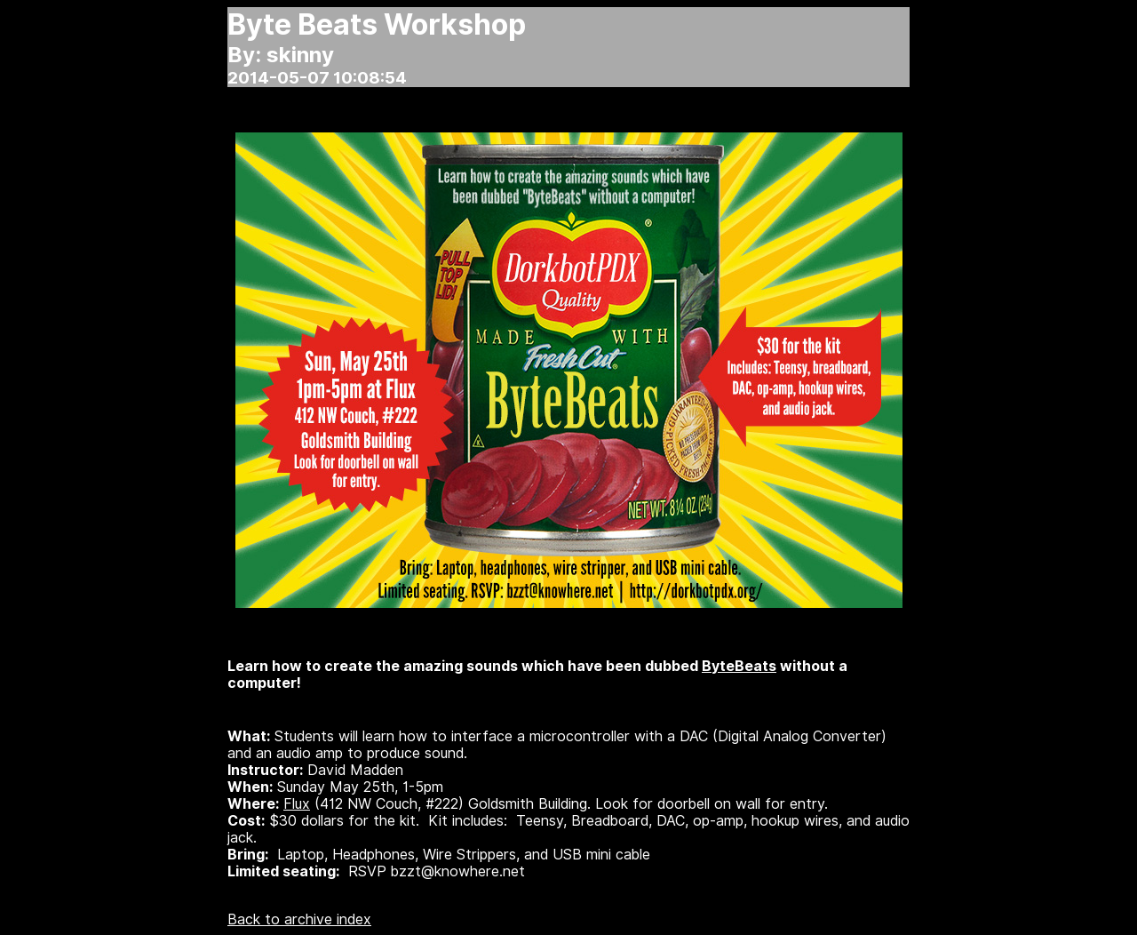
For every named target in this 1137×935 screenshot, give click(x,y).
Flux (296, 803)
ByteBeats (739, 666)
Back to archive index (299, 919)
